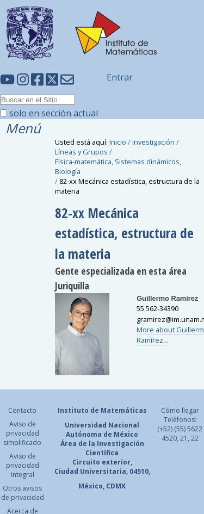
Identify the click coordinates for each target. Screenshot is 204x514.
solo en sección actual (53, 113)
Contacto (22, 410)
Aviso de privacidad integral (22, 465)
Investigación (153, 142)
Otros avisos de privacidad (22, 493)
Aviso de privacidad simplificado (22, 433)
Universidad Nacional (102, 425)
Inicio (117, 142)
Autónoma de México (102, 434)
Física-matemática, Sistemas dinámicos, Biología (118, 166)
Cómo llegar (180, 410)
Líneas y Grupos (81, 152)
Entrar (120, 77)
